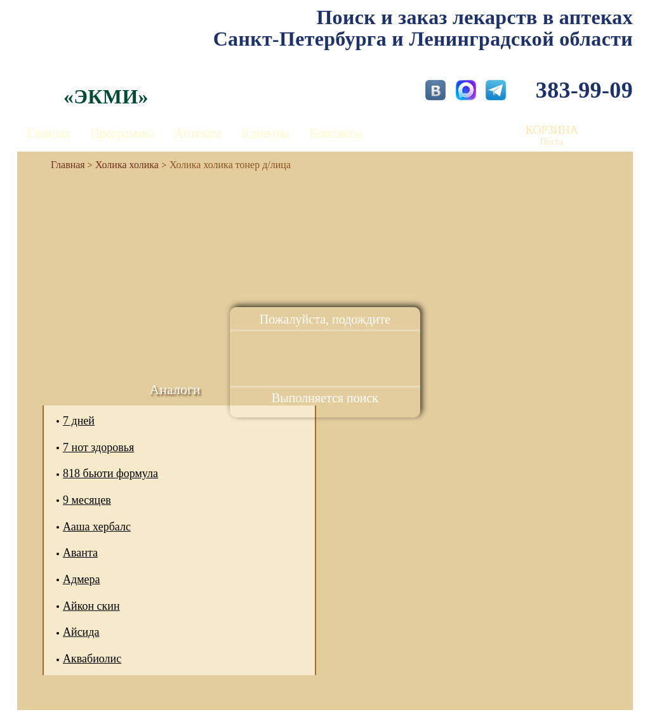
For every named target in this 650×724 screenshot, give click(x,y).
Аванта (80, 552)
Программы (122, 133)
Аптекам (197, 133)
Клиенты (265, 133)
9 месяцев (87, 500)
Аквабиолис (92, 658)
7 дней (79, 420)
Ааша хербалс (97, 526)
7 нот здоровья (98, 447)
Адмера (81, 579)
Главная (48, 133)
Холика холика (127, 164)
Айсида (81, 632)
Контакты (336, 133)
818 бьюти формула (110, 473)
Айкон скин (91, 606)
